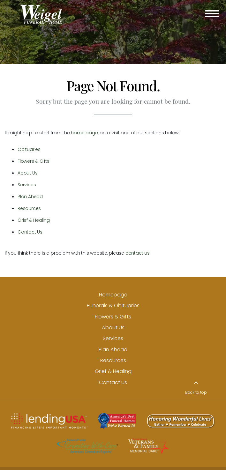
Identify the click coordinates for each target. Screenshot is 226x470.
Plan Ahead (30, 196)
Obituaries (29, 149)
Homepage (113, 294)
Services (27, 185)
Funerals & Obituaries (113, 305)
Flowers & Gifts (33, 161)
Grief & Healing (34, 220)
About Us (27, 173)
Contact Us (30, 232)
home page (84, 133)
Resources (29, 208)
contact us (137, 253)
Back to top (196, 392)
